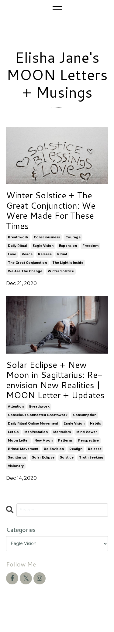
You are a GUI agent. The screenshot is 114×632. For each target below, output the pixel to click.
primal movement (23, 449)
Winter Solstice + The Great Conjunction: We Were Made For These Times (50, 210)
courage (73, 237)
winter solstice (61, 271)
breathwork (18, 237)
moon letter (18, 440)
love (12, 254)
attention (16, 406)
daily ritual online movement (33, 423)
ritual (62, 254)
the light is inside (67, 263)
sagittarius (17, 457)
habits (95, 423)
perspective (88, 440)
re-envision (54, 449)
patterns (65, 440)
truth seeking (91, 457)
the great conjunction (27, 263)
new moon (43, 440)
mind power (86, 432)
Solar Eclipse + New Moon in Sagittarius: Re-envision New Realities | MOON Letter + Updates (55, 380)
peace (27, 254)
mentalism (62, 432)
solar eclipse (43, 457)
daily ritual (17, 246)
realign (75, 449)
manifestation (36, 432)
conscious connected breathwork (37, 415)
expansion (68, 246)
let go (13, 432)
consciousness (47, 237)
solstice (67, 457)
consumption (84, 415)
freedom (90, 246)
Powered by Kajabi (57, 616)
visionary (16, 466)
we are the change (25, 271)
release (45, 254)
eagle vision (43, 246)
